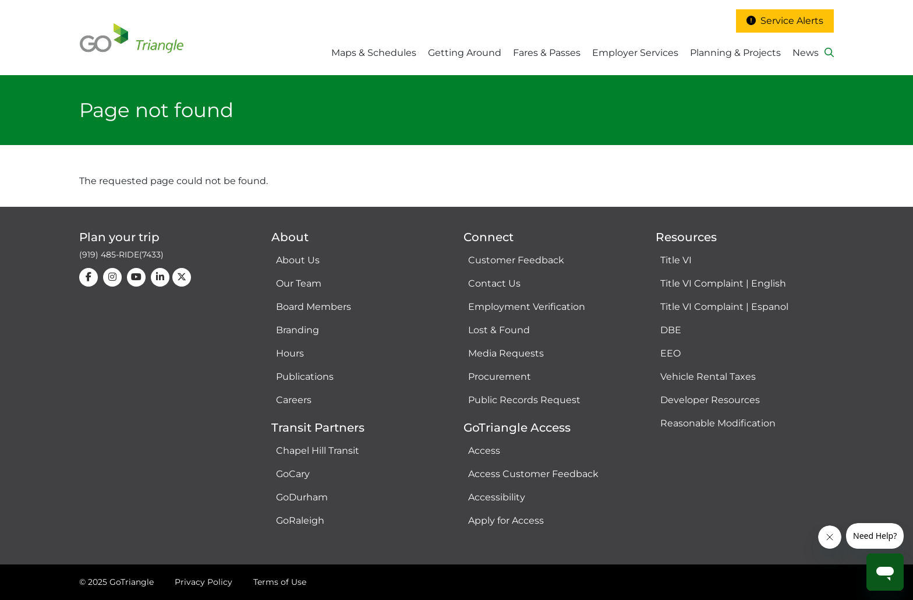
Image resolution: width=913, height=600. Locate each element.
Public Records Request (524, 399)
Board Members (313, 306)
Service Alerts (784, 20)
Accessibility (496, 497)
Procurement (499, 376)
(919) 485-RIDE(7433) (121, 254)
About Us (298, 260)
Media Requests (506, 353)
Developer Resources (710, 399)
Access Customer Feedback (533, 473)
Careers (294, 399)
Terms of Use (279, 582)
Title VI (676, 260)
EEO (670, 353)
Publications (305, 376)
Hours (290, 353)
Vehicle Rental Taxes (708, 376)
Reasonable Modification (718, 423)
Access (484, 450)
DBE (670, 330)
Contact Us (494, 283)
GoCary (293, 473)
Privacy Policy (203, 582)
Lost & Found (499, 330)
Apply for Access (506, 520)
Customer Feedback (516, 260)
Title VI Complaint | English (723, 283)
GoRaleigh (300, 520)
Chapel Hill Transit (317, 450)
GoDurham (302, 497)
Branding (297, 330)
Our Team (298, 283)
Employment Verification (526, 306)
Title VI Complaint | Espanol (724, 306)
